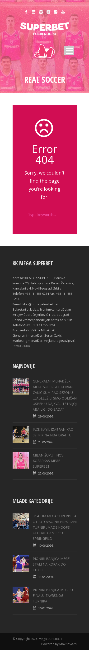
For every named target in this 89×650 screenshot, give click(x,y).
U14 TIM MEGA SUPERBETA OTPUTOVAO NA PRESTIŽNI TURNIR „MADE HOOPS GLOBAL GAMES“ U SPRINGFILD (55, 527)
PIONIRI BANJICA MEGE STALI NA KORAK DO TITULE (51, 564)
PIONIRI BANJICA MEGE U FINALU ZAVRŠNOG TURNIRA (53, 595)
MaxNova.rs (68, 644)
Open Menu (69, 50)
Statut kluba (21, 346)
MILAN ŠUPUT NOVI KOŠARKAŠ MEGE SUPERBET (48, 461)
